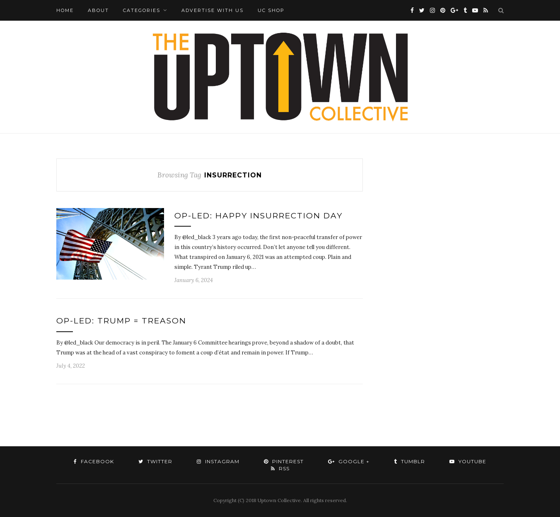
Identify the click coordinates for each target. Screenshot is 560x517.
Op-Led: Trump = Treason (121, 321)
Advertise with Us (212, 10)
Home (65, 10)
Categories (141, 10)
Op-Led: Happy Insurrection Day (258, 215)
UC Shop (271, 10)
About (98, 10)
